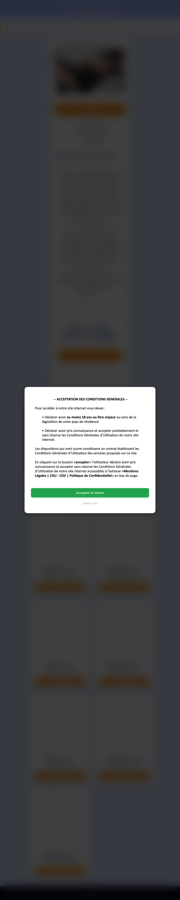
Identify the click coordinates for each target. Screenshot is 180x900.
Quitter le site (90, 503)
